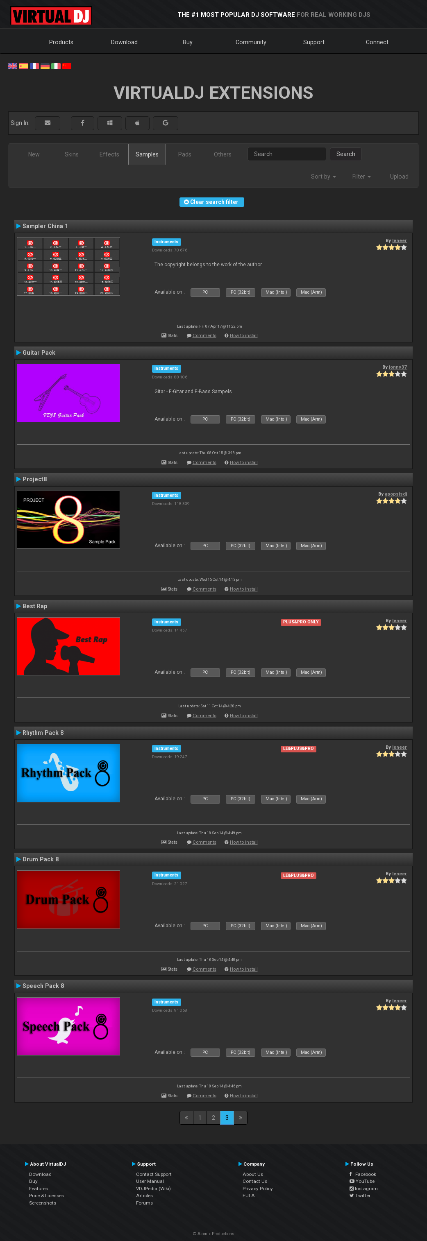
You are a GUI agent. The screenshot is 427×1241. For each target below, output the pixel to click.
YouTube (362, 1181)
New (34, 154)
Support (314, 42)
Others (223, 154)
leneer (399, 240)
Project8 (35, 479)
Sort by (323, 176)
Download (124, 42)
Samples (147, 154)
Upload (399, 176)
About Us (253, 1174)
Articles (144, 1195)
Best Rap (35, 606)
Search (345, 154)
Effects (109, 154)
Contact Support (154, 1174)
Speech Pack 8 (43, 986)
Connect (377, 42)
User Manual (150, 1181)
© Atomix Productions (213, 1233)
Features (38, 1188)
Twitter (360, 1195)
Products (61, 42)
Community (251, 42)
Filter (361, 176)
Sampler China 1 (45, 226)
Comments (204, 335)
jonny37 (398, 367)
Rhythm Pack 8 (43, 732)
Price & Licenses (46, 1195)
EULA (249, 1195)
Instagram (364, 1188)
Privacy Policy (258, 1188)
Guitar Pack (39, 352)
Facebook (363, 1174)
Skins (72, 154)
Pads (184, 154)
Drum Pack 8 (41, 859)
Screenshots (42, 1203)
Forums (144, 1203)
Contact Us (255, 1181)
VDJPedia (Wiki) (153, 1188)
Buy (188, 42)
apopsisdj (396, 494)
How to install (244, 335)
